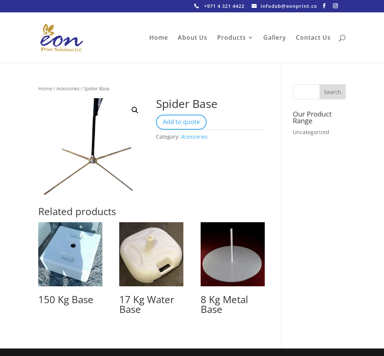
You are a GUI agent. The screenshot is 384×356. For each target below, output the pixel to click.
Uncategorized (311, 132)
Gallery (274, 38)
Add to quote (181, 122)
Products (231, 38)
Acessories (68, 88)
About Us (192, 38)
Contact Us (313, 38)
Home (158, 38)
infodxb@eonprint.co (289, 6)
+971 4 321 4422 (224, 6)
